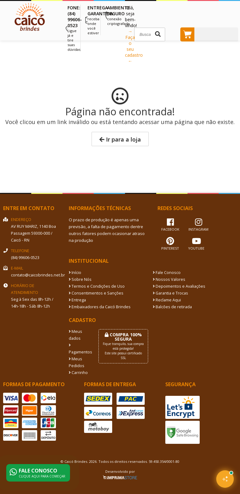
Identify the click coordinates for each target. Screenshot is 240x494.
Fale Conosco (167, 272)
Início (75, 272)
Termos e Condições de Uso (97, 286)
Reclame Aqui (167, 300)
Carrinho (78, 372)
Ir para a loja (120, 139)
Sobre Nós (80, 279)
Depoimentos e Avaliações (179, 286)
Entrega (77, 300)
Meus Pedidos (76, 362)
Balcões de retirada (172, 306)
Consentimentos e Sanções (96, 293)
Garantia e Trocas (170, 293)
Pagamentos (79, 349)
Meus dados (75, 335)
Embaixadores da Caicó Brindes (100, 306)
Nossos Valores (169, 279)
